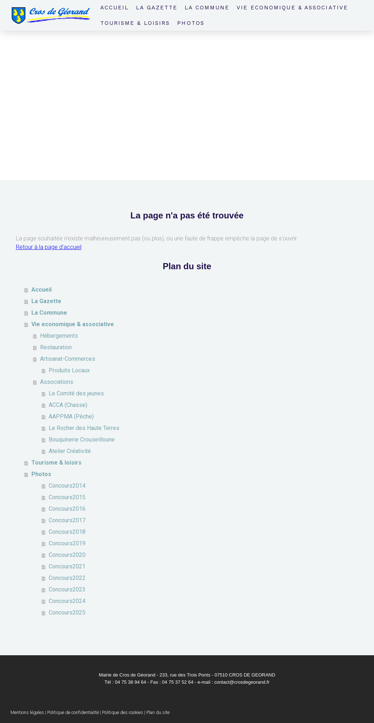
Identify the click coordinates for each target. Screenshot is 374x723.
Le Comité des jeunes (76, 393)
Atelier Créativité (70, 451)
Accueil (114, 7)
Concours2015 (67, 497)
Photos (190, 23)
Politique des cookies (122, 712)
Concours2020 (67, 554)
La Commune (207, 7)
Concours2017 (67, 520)
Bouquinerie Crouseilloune (82, 439)
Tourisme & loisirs (135, 23)
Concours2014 (67, 485)
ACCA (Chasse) (68, 405)
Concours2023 (67, 589)
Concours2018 (67, 531)
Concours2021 (67, 566)
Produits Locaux (69, 370)
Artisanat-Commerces (67, 358)
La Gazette (156, 7)
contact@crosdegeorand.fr (241, 682)
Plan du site (158, 712)
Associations (56, 381)
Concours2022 (67, 578)
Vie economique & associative (292, 7)
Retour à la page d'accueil (49, 247)
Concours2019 (67, 543)
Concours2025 (67, 612)
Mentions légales (27, 712)
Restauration (56, 347)
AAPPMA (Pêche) (71, 416)
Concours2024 (67, 601)
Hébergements (59, 335)
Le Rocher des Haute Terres (84, 428)
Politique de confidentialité (73, 712)
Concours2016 (67, 508)
